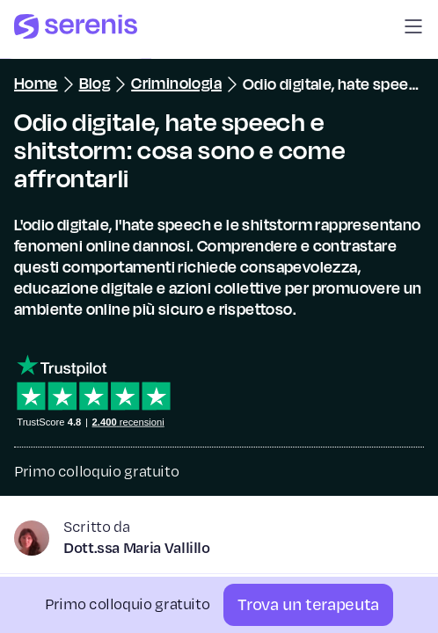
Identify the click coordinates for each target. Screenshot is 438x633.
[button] (413, 29)
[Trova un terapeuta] (308, 605)
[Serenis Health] (75, 29)
